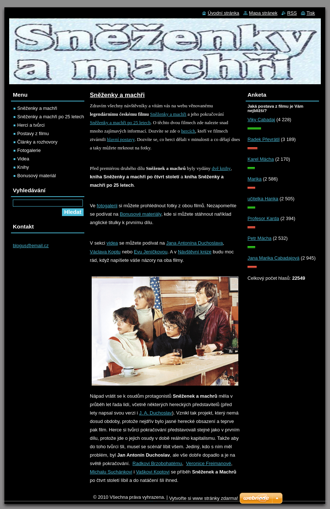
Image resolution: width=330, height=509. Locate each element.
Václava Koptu (105, 251)
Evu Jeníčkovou (151, 251)
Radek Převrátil (263, 139)
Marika (254, 179)
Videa (23, 158)
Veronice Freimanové (208, 463)
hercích (188, 131)
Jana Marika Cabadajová (273, 258)
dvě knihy (221, 168)
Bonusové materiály (140, 214)
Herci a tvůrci (31, 125)
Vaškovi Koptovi (153, 472)
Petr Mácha (259, 238)
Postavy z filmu (33, 133)
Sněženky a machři (168, 114)
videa (112, 243)
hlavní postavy (121, 139)
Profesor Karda (263, 218)
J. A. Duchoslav (155, 413)
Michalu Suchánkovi (111, 472)
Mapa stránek (263, 13)
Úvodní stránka (223, 13)
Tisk (311, 13)
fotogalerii (107, 205)
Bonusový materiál (36, 175)
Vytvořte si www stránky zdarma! (203, 498)
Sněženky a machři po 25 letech (120, 122)
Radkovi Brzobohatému (157, 463)
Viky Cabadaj (261, 119)
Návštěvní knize (195, 251)
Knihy (23, 167)
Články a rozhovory (37, 142)
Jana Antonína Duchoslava (194, 243)
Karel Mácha (260, 159)
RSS (292, 13)
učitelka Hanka (262, 198)
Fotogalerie (29, 150)
